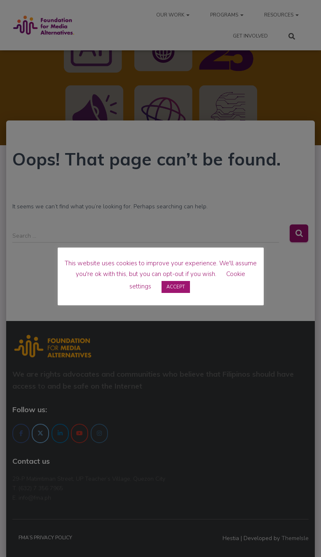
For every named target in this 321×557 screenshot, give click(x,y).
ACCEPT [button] (175, 287)
